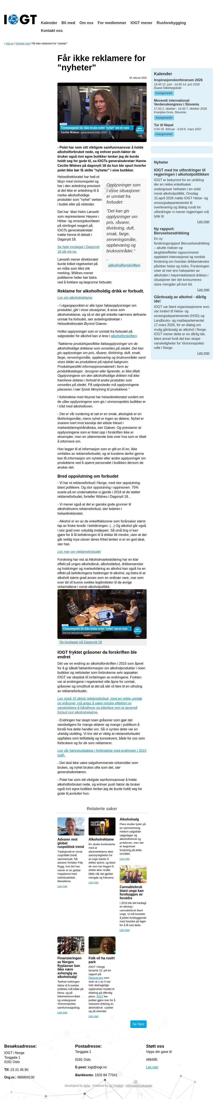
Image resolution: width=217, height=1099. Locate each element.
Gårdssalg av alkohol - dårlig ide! (180, 299)
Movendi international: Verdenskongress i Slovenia (176, 102)
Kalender (49, 23)
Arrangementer (164, 93)
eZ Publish (116, 1085)
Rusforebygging (171, 23)
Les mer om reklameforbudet (79, 552)
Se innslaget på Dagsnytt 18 (81, 642)
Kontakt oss (52, 31)
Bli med (68, 23)
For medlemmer (112, 23)
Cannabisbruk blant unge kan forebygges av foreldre (132, 892)
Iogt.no (10, 43)
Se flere (138, 1024)
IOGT (99, 996)
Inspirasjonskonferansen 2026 (178, 80)
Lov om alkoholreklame (74, 297)
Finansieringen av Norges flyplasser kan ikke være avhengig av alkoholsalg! (69, 967)
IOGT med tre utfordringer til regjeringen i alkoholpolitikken (181, 172)
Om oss (86, 23)
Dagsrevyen (96, 977)
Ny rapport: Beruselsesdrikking (171, 231)
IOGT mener (141, 23)
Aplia (86, 1085)
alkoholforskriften (124, 265)
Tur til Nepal (163, 125)
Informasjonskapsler (139, 1085)
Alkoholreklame (101, 839)
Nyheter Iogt (22, 43)
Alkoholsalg (129, 819)
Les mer (62, 886)
